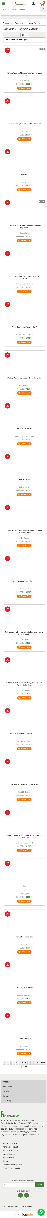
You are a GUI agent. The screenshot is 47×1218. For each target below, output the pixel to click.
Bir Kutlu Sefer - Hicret (24, 988)
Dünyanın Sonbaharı (24, 1038)
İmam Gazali (24, 589)
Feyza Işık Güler (24, 690)
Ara (43, 9)
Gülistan (24, 886)
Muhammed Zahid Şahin (24, 436)
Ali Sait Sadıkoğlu (24, 741)
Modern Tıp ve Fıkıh (24, 429)
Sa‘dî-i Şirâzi (24, 894)
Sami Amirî (24, 131)
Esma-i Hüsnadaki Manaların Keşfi (24, 327)
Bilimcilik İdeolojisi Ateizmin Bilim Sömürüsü (24, 124)
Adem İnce (24, 1046)
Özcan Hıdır (24, 640)
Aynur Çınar (24, 944)
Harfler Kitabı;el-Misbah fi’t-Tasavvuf (24, 784)
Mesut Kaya (24, 81)
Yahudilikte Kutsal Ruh (24, 937)
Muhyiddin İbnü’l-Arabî (24, 284)
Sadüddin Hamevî (24, 792)
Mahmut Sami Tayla (24, 995)
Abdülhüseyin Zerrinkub (24, 843)
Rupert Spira (24, 233)
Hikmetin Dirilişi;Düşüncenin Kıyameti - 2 (24, 734)
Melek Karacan (24, 538)
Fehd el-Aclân (24, 386)
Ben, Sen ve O (24, 479)
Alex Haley (24, 182)
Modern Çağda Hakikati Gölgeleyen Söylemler (24, 378)
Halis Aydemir (24, 487)
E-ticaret (17, 1214)
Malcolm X (24, 175)
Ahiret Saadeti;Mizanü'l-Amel (24, 581)
